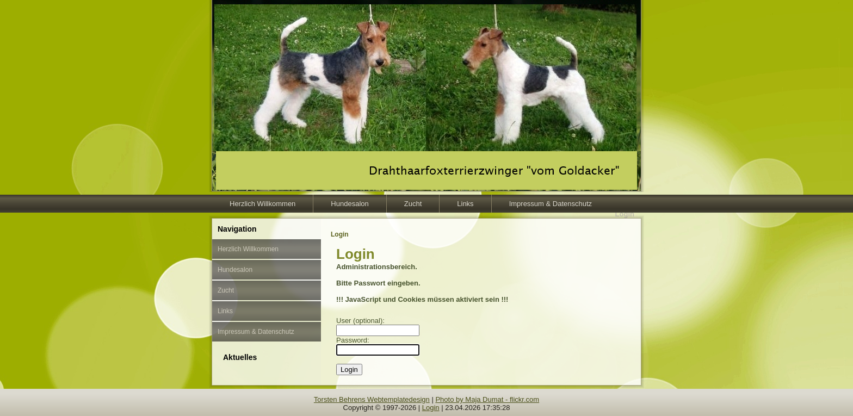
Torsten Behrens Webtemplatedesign (372, 399)
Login (431, 407)
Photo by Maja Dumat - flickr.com (487, 399)
